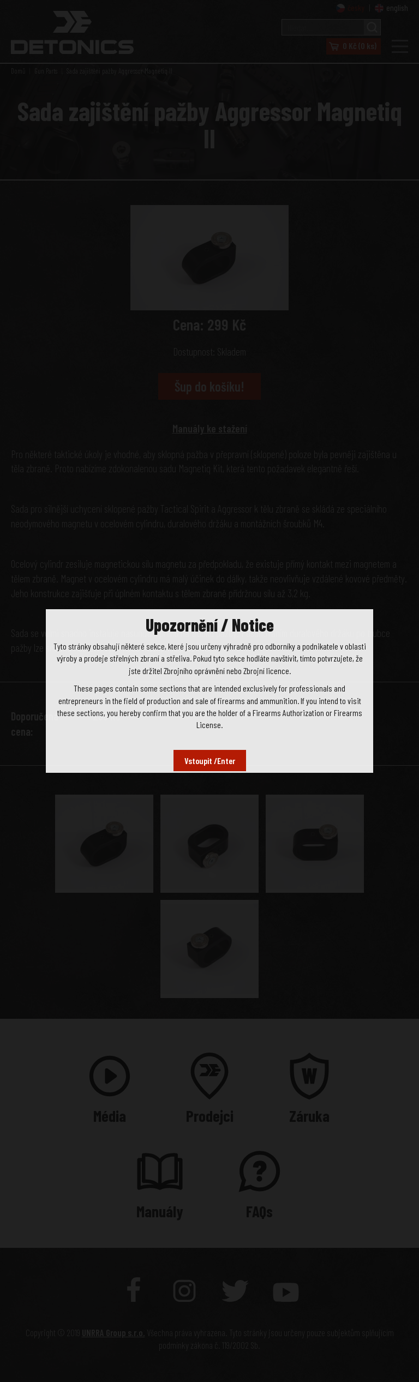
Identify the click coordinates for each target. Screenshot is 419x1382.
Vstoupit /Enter (209, 760)
